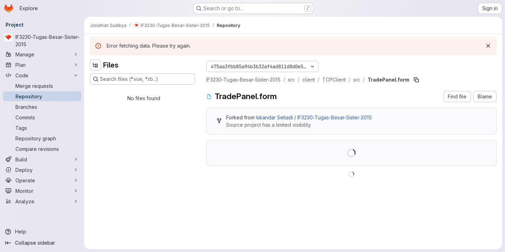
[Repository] (42, 96)
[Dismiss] (488, 46)
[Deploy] (42, 170)
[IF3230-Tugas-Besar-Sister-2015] (42, 41)
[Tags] (42, 128)
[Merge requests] (42, 86)
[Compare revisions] (42, 149)
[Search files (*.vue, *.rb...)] (142, 79)
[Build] (42, 159)
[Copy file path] (416, 79)
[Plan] (42, 65)
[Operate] (42, 180)
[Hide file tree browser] (95, 65)
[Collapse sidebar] (42, 243)
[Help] (42, 232)
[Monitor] (42, 191)
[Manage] (42, 54)
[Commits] (42, 117)
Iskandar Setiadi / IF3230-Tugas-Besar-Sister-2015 (314, 117)
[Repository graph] (42, 138)
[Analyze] (42, 201)
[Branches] (42, 107)
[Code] (42, 75)
